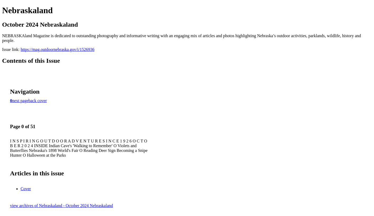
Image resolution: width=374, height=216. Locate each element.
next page (20, 100)
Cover (26, 188)
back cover (37, 100)
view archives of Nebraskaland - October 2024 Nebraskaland (61, 205)
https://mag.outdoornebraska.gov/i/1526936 (57, 49)
